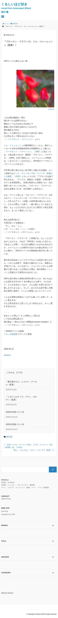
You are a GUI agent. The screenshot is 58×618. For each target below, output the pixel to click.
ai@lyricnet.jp (6, 499)
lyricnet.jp (4, 511)
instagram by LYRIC (8, 514)
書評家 (32, 485)
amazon (7, 355)
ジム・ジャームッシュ (13, 145)
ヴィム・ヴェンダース (23, 173)
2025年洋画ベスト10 (15, 412)
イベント (41, 487)
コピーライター (22, 485)
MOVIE (9, 437)
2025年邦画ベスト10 (15, 424)
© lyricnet (51, 109)
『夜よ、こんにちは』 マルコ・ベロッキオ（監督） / (32, 450)
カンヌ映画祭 (11, 334)
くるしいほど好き (16, 7)
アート (33, 487)
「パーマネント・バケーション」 (20, 139)
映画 (28, 487)
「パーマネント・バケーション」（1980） (22, 152)
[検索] (53, 469)
